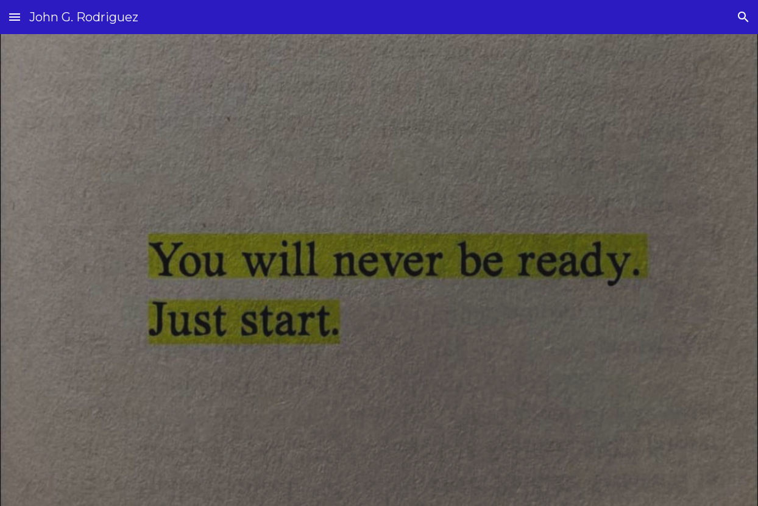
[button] (14, 16)
